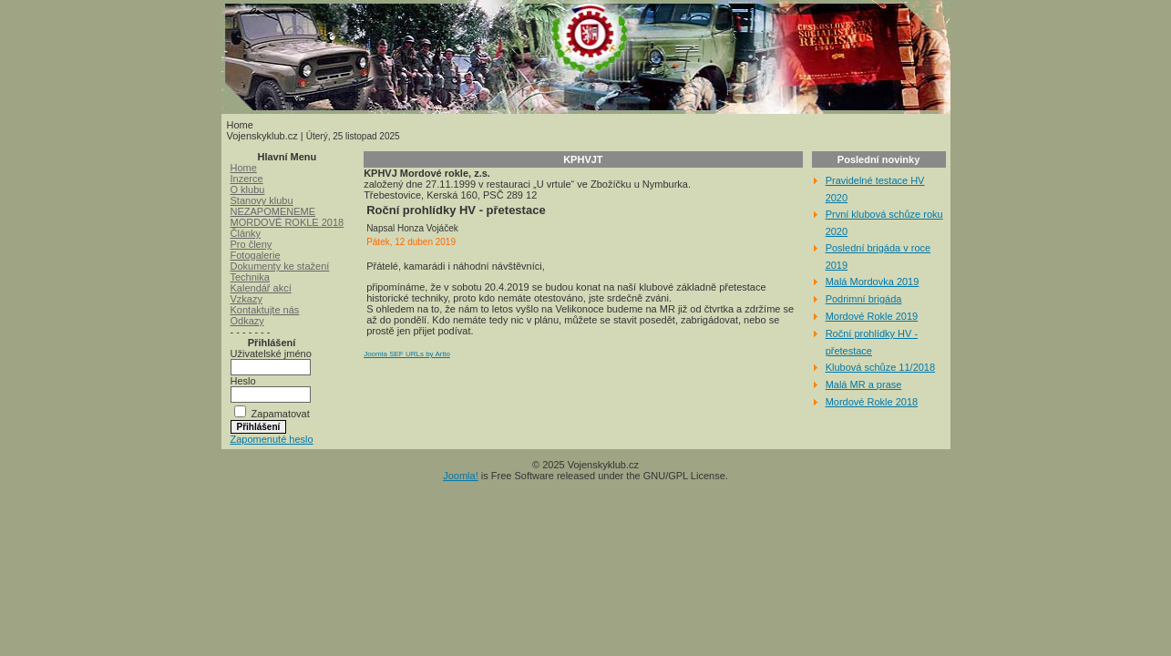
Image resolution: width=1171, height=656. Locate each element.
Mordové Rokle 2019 (872, 316)
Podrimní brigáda (864, 298)
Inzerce (247, 178)
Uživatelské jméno (271, 353)
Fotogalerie (256, 255)
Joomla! (460, 475)
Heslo (243, 380)
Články (246, 233)
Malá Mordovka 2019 (872, 281)
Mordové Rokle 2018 (872, 401)
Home (244, 167)
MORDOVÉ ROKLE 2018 (287, 222)
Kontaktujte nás (265, 309)
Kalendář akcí (261, 287)
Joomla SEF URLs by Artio (407, 354)
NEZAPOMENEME (273, 211)
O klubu (248, 189)
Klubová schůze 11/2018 (880, 367)
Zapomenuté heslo (272, 439)
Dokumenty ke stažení (280, 266)
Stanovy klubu (262, 200)
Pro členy (251, 244)
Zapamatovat (281, 413)
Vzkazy (246, 298)
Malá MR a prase (864, 384)
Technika (250, 277)
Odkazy (247, 320)
